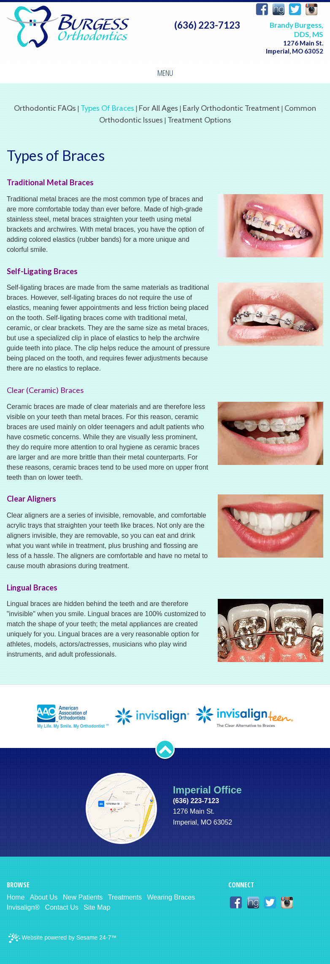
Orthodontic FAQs (45, 108)
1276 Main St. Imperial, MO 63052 (294, 47)
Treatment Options (199, 120)
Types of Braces (107, 108)
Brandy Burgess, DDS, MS (296, 30)
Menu (165, 72)
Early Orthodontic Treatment (231, 108)
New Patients (83, 897)
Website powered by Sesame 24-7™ (62, 938)
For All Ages (158, 108)
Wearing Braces (171, 897)
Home (16, 897)
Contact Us (61, 907)
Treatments (125, 897)
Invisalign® (23, 907)
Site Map (97, 907)
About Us (44, 897)
